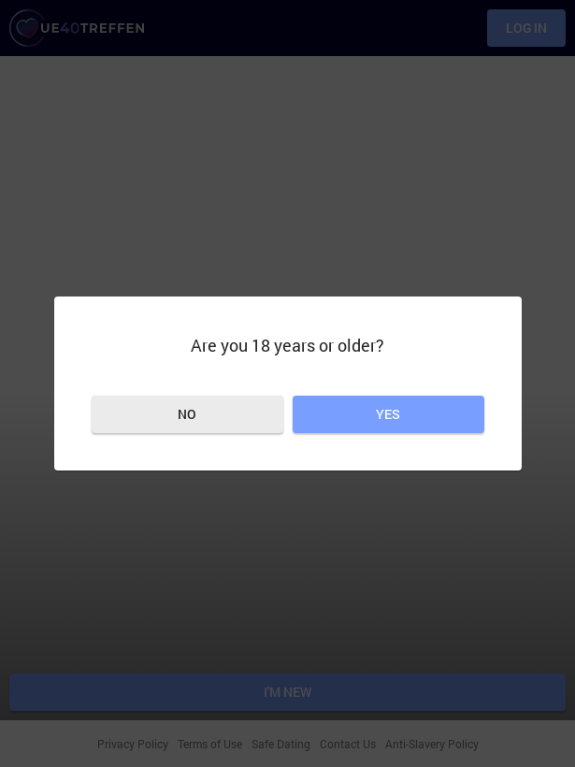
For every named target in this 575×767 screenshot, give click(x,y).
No (187, 414)
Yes (388, 414)
